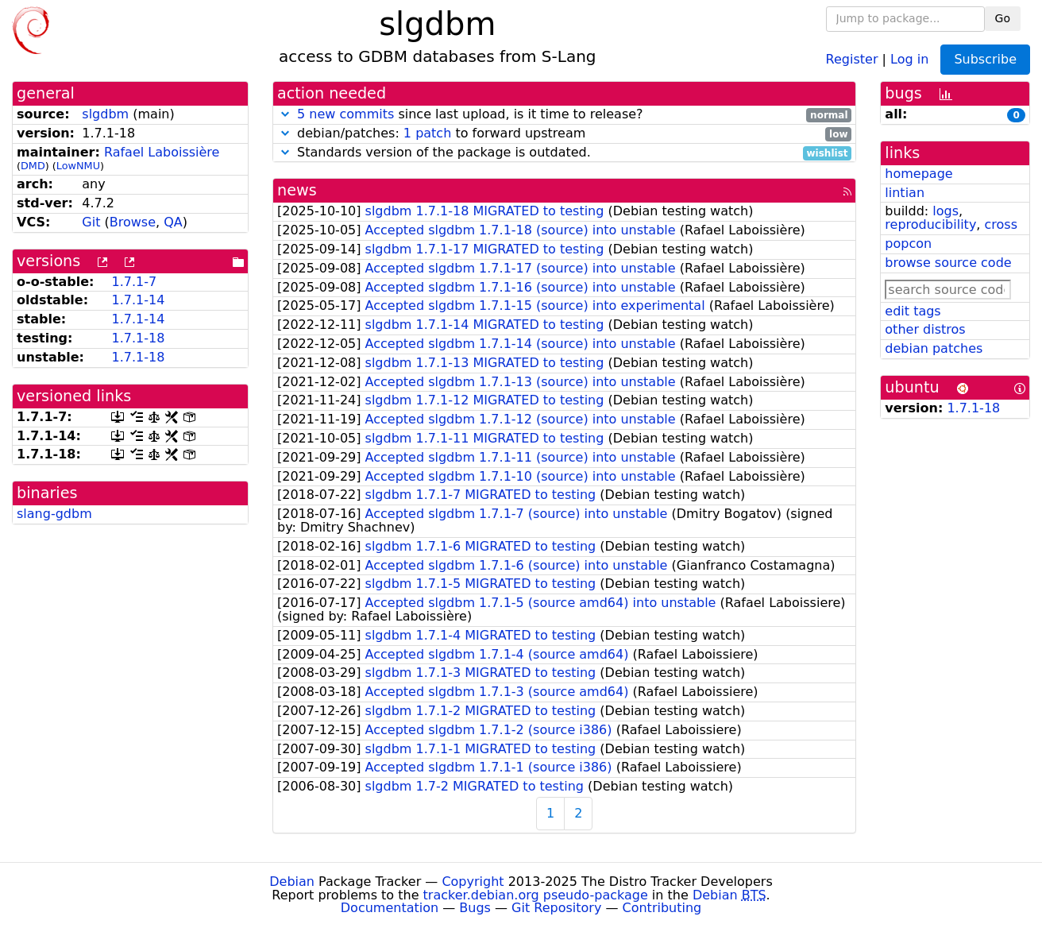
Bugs (475, 907)
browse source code (948, 262)
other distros (925, 329)
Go (1002, 18)
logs (945, 210)
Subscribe (985, 59)
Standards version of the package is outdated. (564, 153)
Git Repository (556, 907)
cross (1001, 224)
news (297, 190)
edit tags (912, 311)
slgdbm (105, 114)
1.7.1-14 (137, 299)
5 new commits (345, 114)
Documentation (389, 907)
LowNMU (78, 166)
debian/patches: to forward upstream (564, 134)
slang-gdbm (54, 513)
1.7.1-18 (137, 338)
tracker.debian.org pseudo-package (535, 895)
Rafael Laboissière (162, 152)
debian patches (933, 348)
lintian (904, 192)
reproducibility (930, 224)
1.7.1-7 (133, 281)
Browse (133, 222)
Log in (909, 58)
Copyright (473, 881)
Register (852, 58)
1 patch (427, 133)
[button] (285, 114)
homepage (918, 173)
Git (91, 222)
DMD (33, 166)
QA (173, 222)
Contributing (662, 907)
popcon (908, 243)
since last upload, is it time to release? (564, 115)
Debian (292, 881)
